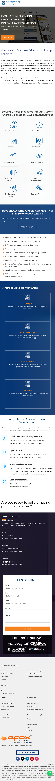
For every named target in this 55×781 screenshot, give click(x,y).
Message (7, 615)
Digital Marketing (6, 703)
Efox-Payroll (4, 676)
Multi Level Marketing (7, 693)
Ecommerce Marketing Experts (36, 715)
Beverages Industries (33, 706)
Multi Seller (30, 712)
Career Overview (32, 724)
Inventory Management (35, 676)
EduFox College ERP (7, 674)
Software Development (8, 706)
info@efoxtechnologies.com (12, 538)
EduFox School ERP (6, 671)
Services (7, 608)
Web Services (5, 709)
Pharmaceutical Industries (35, 709)
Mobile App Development (8, 712)
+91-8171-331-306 (8, 562)
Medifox (3, 688)
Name (7, 585)
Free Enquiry (27, 227)
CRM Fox (3, 679)
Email (6, 593)
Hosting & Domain (6, 715)
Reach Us (30, 745)
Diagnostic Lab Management (36, 671)
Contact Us (24, 745)
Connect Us (27, 752)
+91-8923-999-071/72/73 (11, 549)
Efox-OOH (4, 682)
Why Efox (10, 745)
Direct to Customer (33, 703)
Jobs (28, 727)
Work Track (4, 685)
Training (29, 730)
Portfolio (16, 745)
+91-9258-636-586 (8, 536)
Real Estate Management (35, 674)
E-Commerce (5, 717)
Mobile (7, 600)
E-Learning (4, 691)
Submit (27, 629)
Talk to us (8, 37)
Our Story (3, 745)
